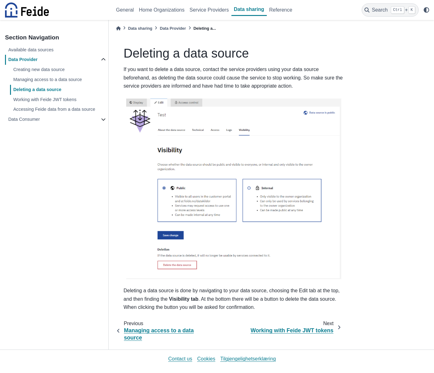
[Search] (390, 10)
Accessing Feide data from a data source (54, 109)
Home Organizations (161, 10)
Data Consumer (24, 119)
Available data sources (31, 49)
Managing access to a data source (47, 79)
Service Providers (209, 10)
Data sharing (249, 9)
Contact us (180, 358)
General (125, 10)
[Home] (118, 28)
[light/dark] (426, 10)
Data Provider (23, 59)
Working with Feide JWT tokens (44, 99)
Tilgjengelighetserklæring (248, 358)
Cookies (206, 358)
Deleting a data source (37, 89)
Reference (280, 10)
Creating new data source (39, 69)
